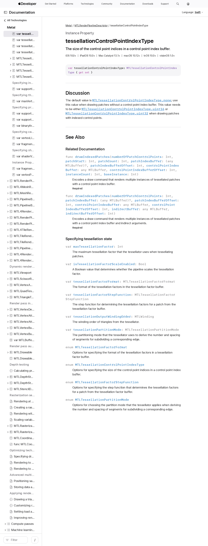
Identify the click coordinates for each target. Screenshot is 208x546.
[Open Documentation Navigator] (5, 12)
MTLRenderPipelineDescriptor (109, 25)
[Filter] (31, 540)
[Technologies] (87, 4)
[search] (29, 539)
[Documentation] (127, 4)
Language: (188, 12)
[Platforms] (68, 4)
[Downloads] (148, 4)
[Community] (107, 4)
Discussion (96, 93)
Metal (87, 25)
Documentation (22, 12)
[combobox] (31, 540)
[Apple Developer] (28, 4)
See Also (93, 137)
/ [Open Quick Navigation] (62, 540)
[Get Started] (51, 4)
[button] (177, 4)
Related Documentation (103, 149)
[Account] (188, 4)
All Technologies (15, 20)
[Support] (164, 4)
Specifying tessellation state (107, 239)
